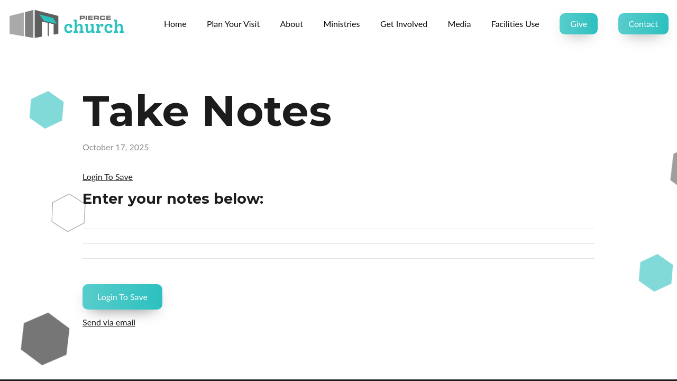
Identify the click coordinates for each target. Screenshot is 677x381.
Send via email (109, 322)
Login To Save (108, 176)
